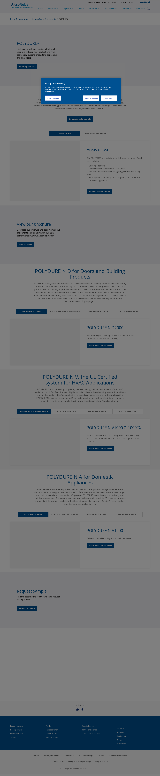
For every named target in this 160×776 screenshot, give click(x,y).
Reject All (108, 98)
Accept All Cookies (91, 98)
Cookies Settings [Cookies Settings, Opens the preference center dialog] (53, 98)
